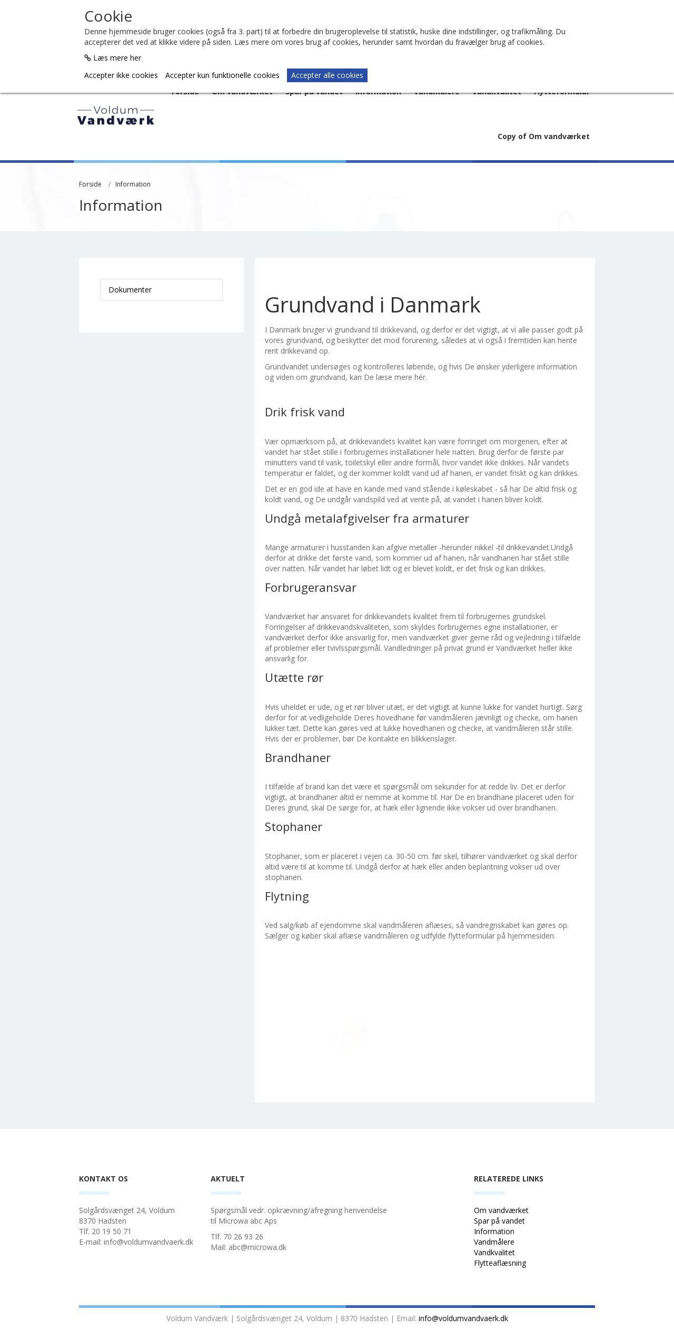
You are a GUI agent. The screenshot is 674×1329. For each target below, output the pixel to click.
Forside (90, 184)
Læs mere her (117, 58)
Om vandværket (502, 1210)
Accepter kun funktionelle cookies (222, 75)
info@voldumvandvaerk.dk (463, 1318)
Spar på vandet (499, 1221)
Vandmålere (495, 1242)
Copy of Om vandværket (544, 136)
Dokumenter (130, 290)
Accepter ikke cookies (121, 75)
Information (133, 184)
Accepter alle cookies (327, 75)
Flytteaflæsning (501, 1263)
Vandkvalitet (494, 1252)
